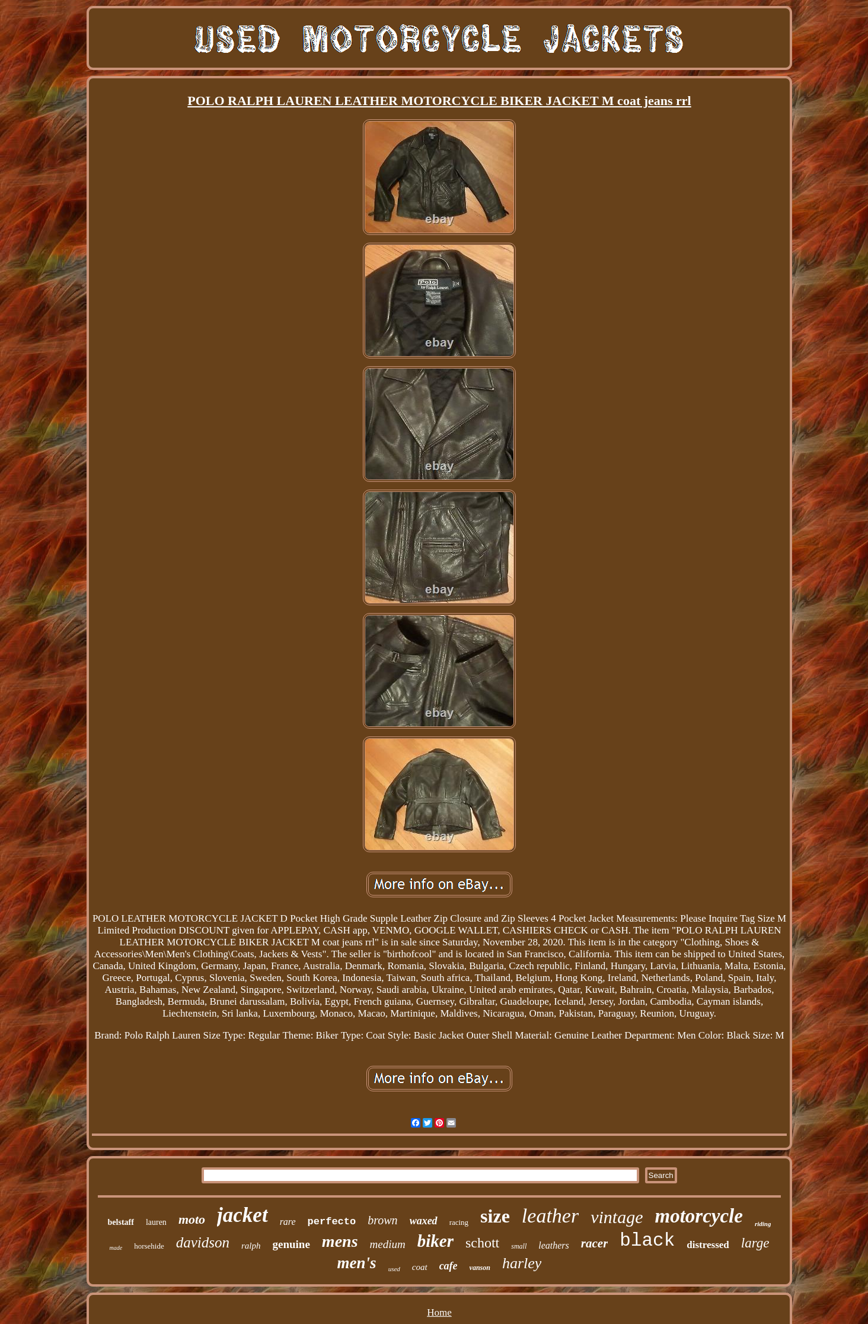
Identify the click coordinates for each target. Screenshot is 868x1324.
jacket (242, 1215)
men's (356, 1263)
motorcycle (698, 1216)
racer (594, 1243)
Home (439, 1312)
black (647, 1240)
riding (763, 1223)
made (115, 1247)
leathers (553, 1245)
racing (458, 1222)
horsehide (149, 1246)
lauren (156, 1222)
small (518, 1246)
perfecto (332, 1221)
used (394, 1268)
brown (382, 1220)
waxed (424, 1221)
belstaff (121, 1222)
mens (340, 1241)
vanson (480, 1267)
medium (388, 1244)
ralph (251, 1245)
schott (482, 1242)
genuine (291, 1244)
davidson (202, 1242)
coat (419, 1267)
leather (550, 1216)
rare (288, 1222)
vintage (617, 1217)
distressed (708, 1244)
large (755, 1243)
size (495, 1216)
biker (435, 1240)
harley (521, 1263)
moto (191, 1219)
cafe (448, 1266)
